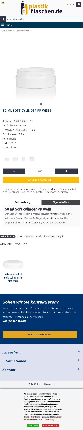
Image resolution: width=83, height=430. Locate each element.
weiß (38, 236)
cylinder (29, 236)
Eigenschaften (61, 202)
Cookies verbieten (50, 425)
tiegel (60, 236)
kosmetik (49, 236)
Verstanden (33, 425)
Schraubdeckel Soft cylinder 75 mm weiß (13, 277)
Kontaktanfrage (40, 334)
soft (20, 236)
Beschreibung (22, 202)
